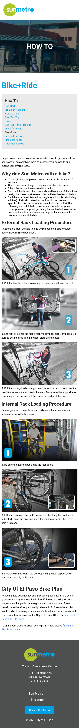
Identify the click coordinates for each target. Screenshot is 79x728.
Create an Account (15, 109)
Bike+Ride (10, 132)
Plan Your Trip (12, 117)
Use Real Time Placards (18, 124)
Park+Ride (10, 106)
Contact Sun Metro (39, 710)
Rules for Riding (13, 128)
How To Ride (12, 113)
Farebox (9, 121)
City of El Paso (44, 720)
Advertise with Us (14, 143)
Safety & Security (14, 136)
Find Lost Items (13, 139)
